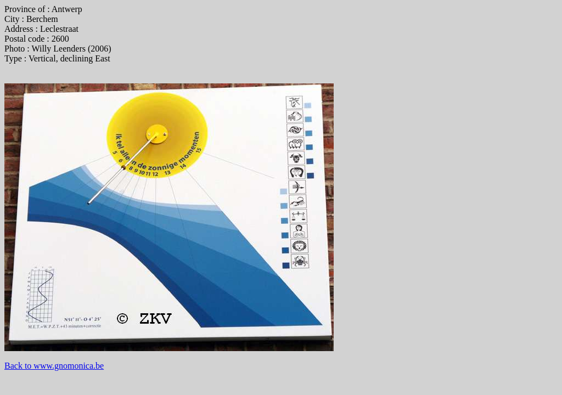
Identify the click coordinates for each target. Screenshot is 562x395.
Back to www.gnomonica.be (54, 365)
